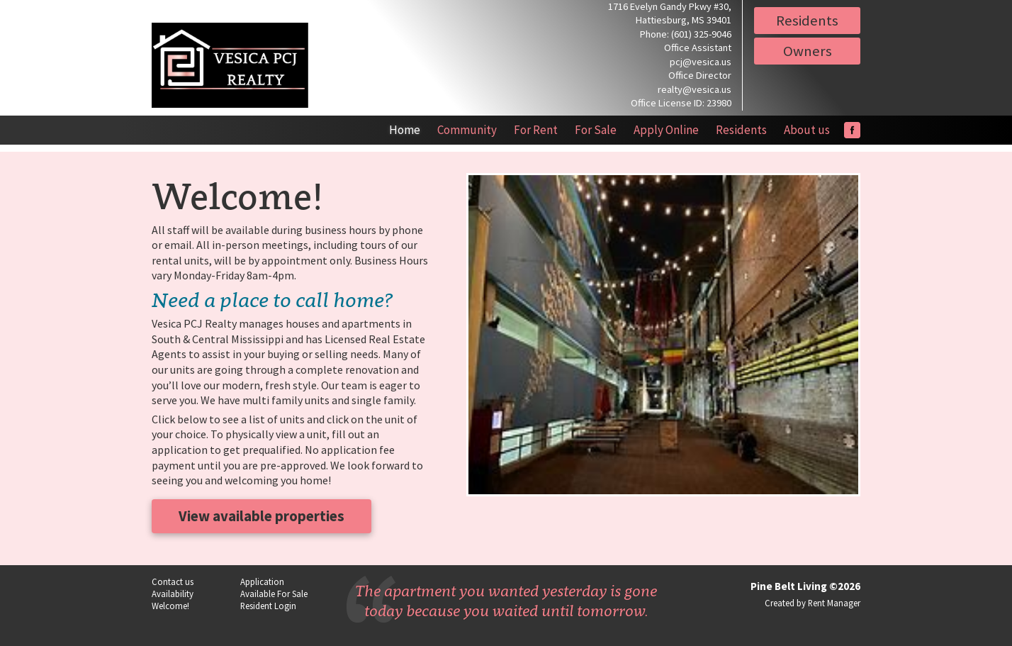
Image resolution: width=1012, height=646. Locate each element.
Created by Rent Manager (812, 602)
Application (262, 581)
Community (467, 130)
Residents (807, 20)
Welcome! (170, 605)
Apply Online (666, 130)
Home (404, 130)
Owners (807, 51)
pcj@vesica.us (700, 61)
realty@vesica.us (694, 89)
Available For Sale (274, 593)
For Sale (596, 130)
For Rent (536, 130)
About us (807, 130)
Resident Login (268, 605)
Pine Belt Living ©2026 (805, 586)
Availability (172, 593)
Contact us (172, 581)
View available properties (261, 516)
